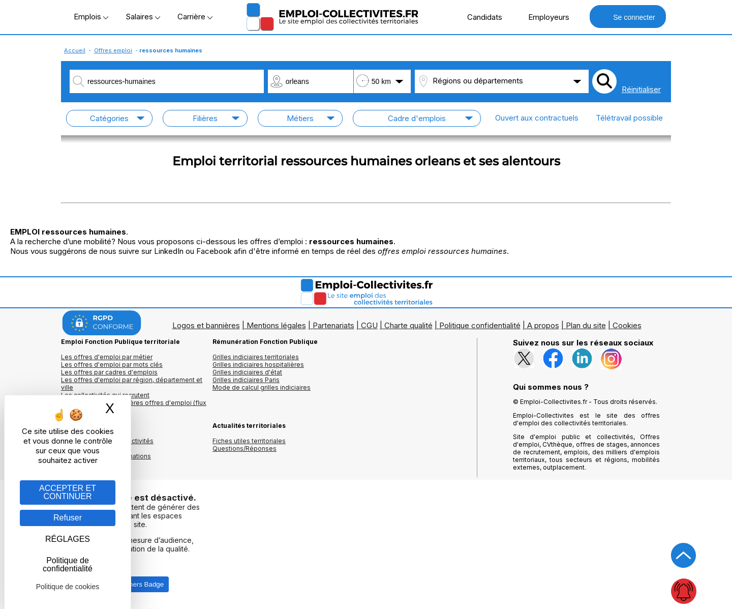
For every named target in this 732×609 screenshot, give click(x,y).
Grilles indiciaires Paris (246, 380)
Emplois (91, 16)
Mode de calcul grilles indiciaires (261, 387)
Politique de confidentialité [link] (68, 564)
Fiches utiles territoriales (249, 441)
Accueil (74, 50)
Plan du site (586, 325)
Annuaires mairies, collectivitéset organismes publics (107, 444)
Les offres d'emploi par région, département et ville (131, 383)
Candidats (479, 17)
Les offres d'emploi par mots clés (112, 364)
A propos (543, 325)
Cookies (627, 325)
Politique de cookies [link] (68, 587)
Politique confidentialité (480, 325)
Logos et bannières (206, 325)
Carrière (194, 16)
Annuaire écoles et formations (106, 456)
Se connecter (627, 16)
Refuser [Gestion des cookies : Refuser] (67, 517)
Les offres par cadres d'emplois (109, 372)
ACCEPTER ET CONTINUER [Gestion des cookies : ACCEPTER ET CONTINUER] (67, 492)
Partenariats (333, 325)
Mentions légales (276, 325)
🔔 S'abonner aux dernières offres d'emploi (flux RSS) (133, 406)
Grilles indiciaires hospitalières (258, 364)
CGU (369, 325)
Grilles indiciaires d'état (247, 372)
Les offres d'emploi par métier (106, 357)
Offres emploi (113, 50)
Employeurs (543, 17)
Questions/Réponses (244, 448)
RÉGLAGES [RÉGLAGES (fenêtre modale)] (67, 539)
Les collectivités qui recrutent (105, 395)
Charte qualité (408, 325)
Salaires (143, 16)
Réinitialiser (641, 89)
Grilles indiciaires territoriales (255, 357)
